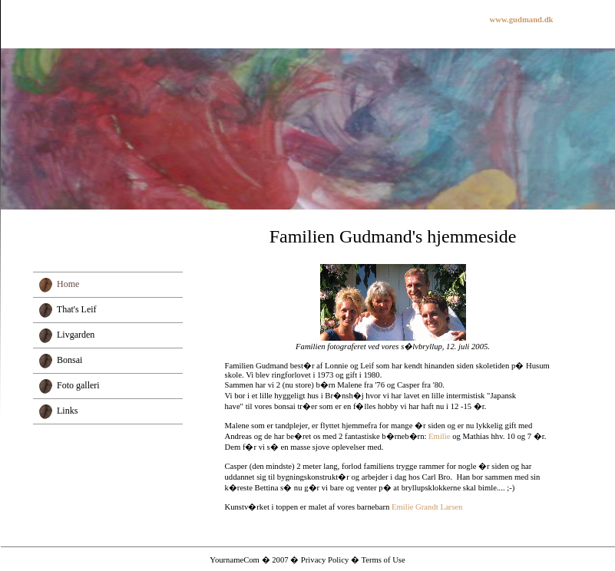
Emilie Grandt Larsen (427, 507)
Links (67, 410)
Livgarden (75, 334)
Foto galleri (78, 385)
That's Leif (77, 309)
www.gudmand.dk (522, 19)
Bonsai (69, 360)
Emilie (439, 436)
